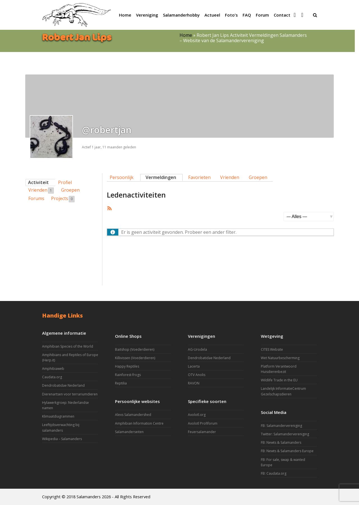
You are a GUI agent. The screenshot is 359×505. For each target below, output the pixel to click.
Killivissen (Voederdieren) (135, 357)
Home (186, 35)
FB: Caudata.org (273, 473)
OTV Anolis (196, 374)
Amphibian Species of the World (67, 346)
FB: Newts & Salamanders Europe (287, 451)
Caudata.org (52, 377)
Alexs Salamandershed (133, 414)
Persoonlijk (122, 177)
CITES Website (272, 349)
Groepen (70, 190)
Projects (63, 198)
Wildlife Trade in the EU (279, 380)
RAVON (193, 383)
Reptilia (121, 383)
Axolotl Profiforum (202, 423)
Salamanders (89, 496)
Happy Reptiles (127, 366)
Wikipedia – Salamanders (62, 438)
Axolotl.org (197, 414)
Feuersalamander (202, 431)
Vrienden (41, 190)
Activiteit (38, 182)
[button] (315, 15)
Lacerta (194, 366)
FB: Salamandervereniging (281, 425)
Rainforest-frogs (128, 374)
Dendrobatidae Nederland (63, 385)
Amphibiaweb (53, 368)
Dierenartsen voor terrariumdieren (70, 394)
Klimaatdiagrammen (58, 416)
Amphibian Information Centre (139, 423)
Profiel (65, 182)
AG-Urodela (197, 349)
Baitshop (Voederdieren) (134, 349)
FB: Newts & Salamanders (281, 442)
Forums (36, 198)
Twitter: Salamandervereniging (285, 434)
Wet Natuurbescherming (280, 357)
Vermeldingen (161, 177)
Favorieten (199, 177)
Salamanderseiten (129, 431)
